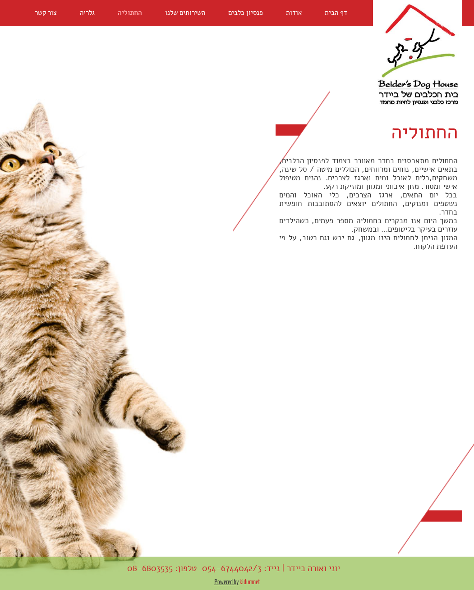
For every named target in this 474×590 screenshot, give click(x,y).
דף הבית (336, 12)
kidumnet (249, 581)
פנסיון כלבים (245, 12)
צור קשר (46, 12)
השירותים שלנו (185, 12)
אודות (294, 12)
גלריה (87, 12)
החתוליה (130, 12)
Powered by (226, 581)
